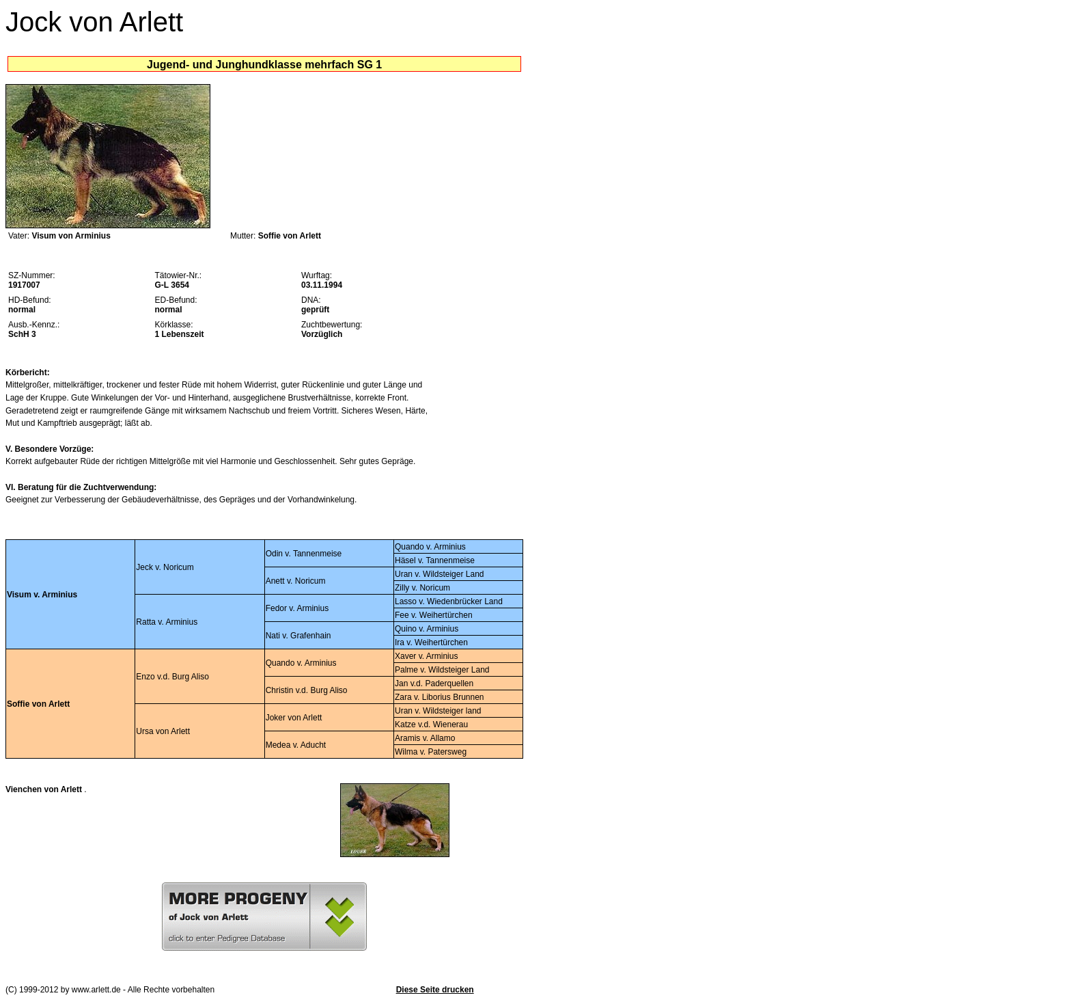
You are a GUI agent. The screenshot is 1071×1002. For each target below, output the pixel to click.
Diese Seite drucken (435, 989)
